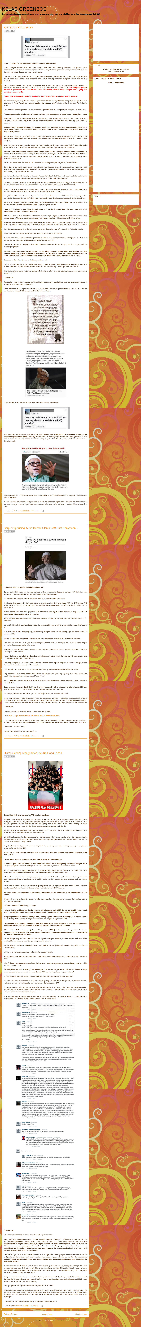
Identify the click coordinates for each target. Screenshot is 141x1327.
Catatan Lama (81, 1314)
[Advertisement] (45, 519)
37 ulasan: (35, 511)
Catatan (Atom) (49, 1320)
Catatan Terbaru (11, 1314)
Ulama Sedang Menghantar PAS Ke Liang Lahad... (34, 753)
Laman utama (46, 1314)
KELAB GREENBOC (24, 9)
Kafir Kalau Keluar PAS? (18, 27)
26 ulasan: (34, 1306)
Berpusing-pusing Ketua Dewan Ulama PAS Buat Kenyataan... (41, 528)
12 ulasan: (35, 736)
